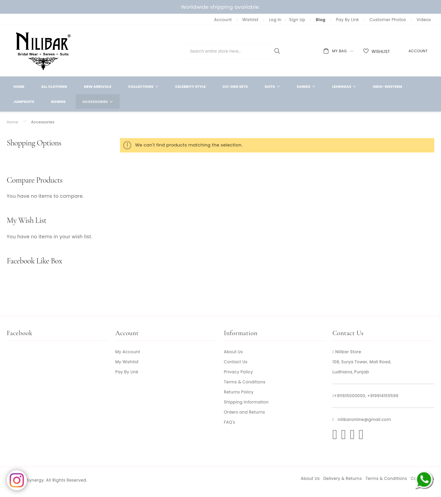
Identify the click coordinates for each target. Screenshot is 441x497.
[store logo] (43, 50)
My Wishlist (127, 362)
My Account (127, 352)
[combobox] (272, 51)
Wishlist (250, 19)
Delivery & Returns (342, 478)
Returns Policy (239, 392)
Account (223, 19)
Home (12, 122)
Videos (424, 19)
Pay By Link (347, 19)
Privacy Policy (238, 372)
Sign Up (297, 19)
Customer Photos (387, 19)
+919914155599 (382, 395)
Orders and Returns (244, 412)
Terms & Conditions (244, 382)
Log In (275, 19)
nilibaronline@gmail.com (364, 419)
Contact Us (235, 362)
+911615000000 (349, 395)
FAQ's (229, 422)
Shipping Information (246, 402)
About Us (233, 352)
